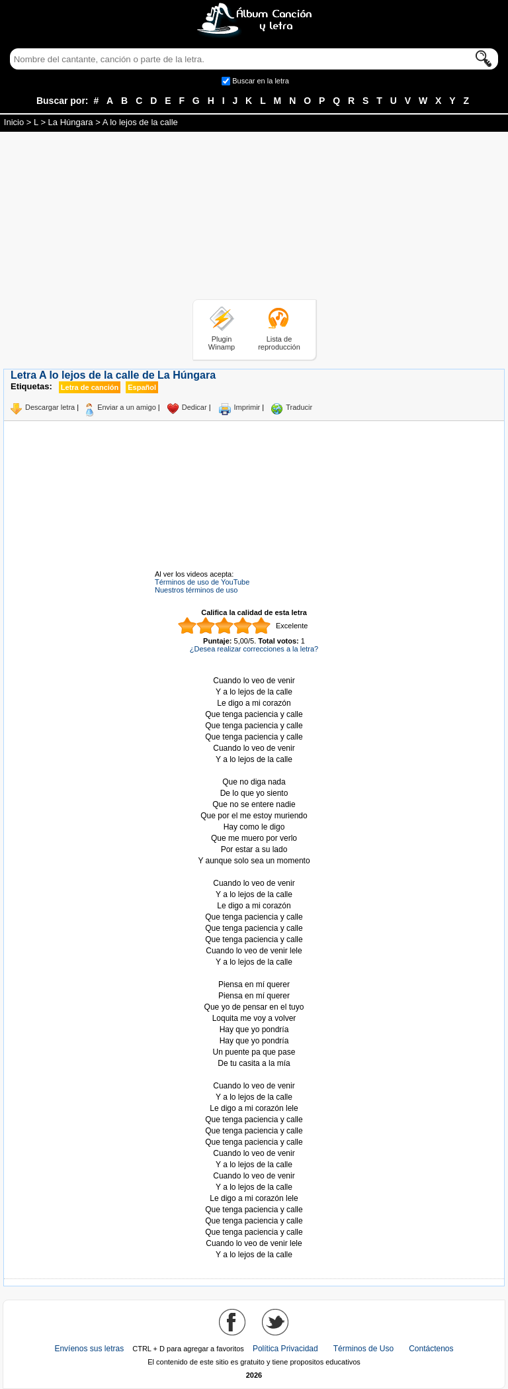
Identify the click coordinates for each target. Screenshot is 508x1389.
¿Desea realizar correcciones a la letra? (254, 649)
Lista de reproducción (279, 343)
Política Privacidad (285, 1348)
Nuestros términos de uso (196, 590)
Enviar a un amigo (126, 407)
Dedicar (194, 407)
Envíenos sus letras (89, 1348)
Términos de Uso (363, 1348)
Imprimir (247, 407)
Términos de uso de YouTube (202, 582)
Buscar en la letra (260, 81)
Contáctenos (431, 1348)
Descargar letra (50, 407)
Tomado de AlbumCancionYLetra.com (254, 1074)
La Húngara (70, 122)
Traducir (299, 407)
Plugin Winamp (221, 343)
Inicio (14, 122)
